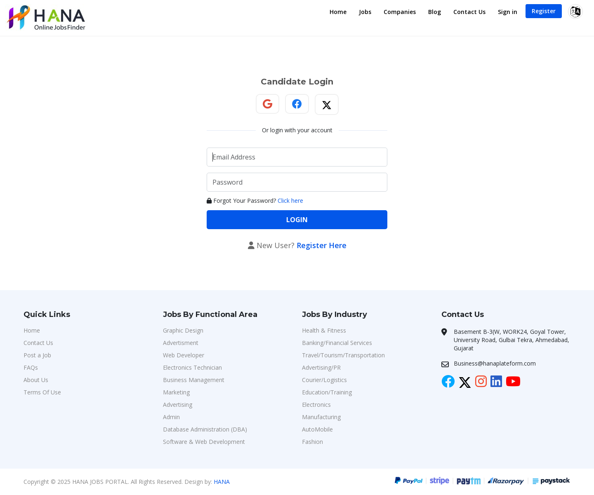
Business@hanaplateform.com (495, 363)
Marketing (176, 392)
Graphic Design (183, 330)
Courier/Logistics (324, 380)
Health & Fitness (324, 330)
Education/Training (327, 392)
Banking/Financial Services (337, 343)
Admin (171, 417)
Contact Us (469, 12)
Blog (434, 12)
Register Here (321, 245)
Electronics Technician (192, 367)
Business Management (193, 380)
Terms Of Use (42, 392)
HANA (222, 482)
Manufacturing (321, 417)
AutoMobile (317, 429)
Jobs (365, 12)
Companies (400, 12)
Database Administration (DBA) (205, 429)
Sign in (507, 12)
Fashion (312, 442)
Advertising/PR (321, 367)
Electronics (316, 404)
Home (338, 12)
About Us (36, 380)
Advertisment (180, 343)
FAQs (31, 367)
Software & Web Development (204, 442)
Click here (290, 200)
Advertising (177, 404)
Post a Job (37, 355)
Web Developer (183, 355)
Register (544, 11)
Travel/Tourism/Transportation (343, 355)
